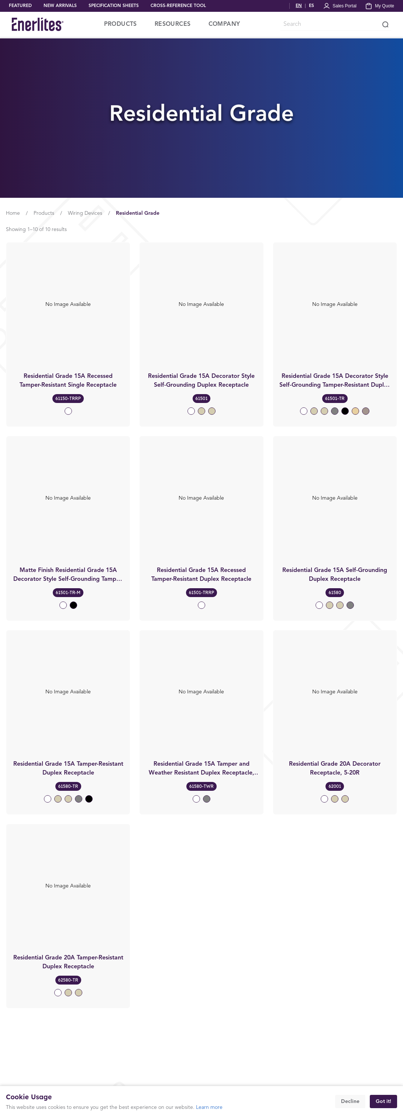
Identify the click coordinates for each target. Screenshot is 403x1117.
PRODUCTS (120, 24)
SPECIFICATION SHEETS (114, 6)
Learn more (209, 1107)
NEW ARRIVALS (60, 6)
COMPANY (224, 24)
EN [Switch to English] (299, 6)
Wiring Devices (85, 213)
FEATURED (20, 6)
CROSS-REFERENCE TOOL (178, 6)
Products (44, 213)
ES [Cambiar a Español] (311, 6)
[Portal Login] (339, 6)
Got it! (383, 1101)
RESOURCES (173, 24)
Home (13, 213)
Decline (350, 1101)
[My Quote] (379, 6)
